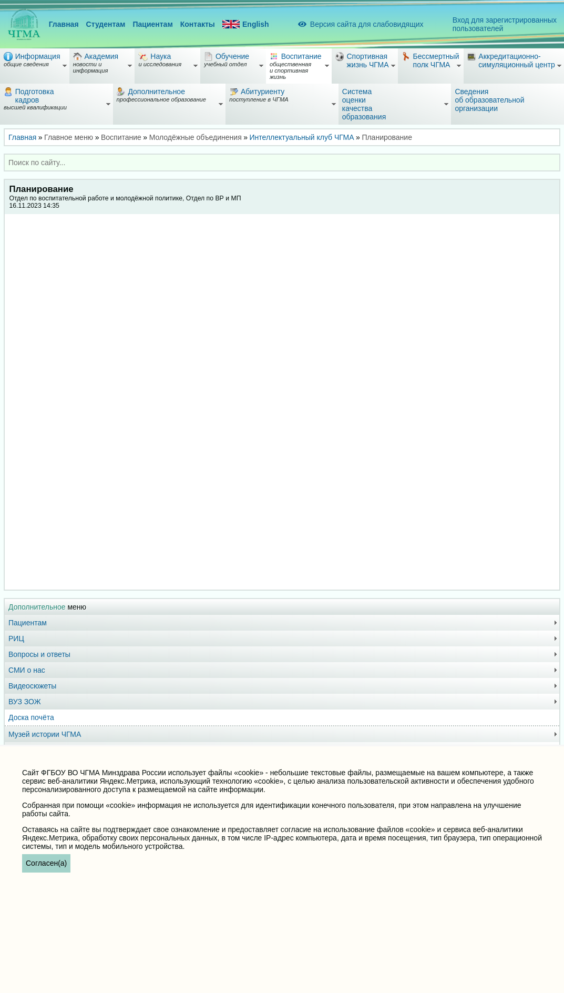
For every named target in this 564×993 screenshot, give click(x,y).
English (245, 24)
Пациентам (152, 24)
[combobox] (282, 162)
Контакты (197, 24)
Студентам (106, 24)
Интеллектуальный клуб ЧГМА (302, 137)
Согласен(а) (46, 863)
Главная (64, 24)
